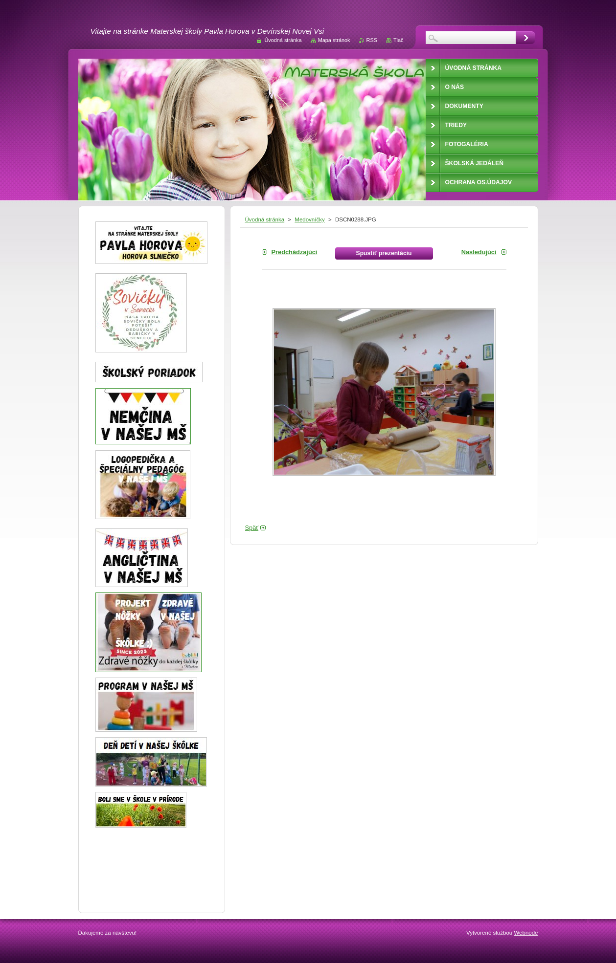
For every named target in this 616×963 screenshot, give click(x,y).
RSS (371, 40)
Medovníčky (309, 219)
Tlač (398, 40)
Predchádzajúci (295, 252)
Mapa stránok (334, 40)
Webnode (526, 933)
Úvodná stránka (265, 219)
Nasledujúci (479, 252)
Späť (252, 527)
